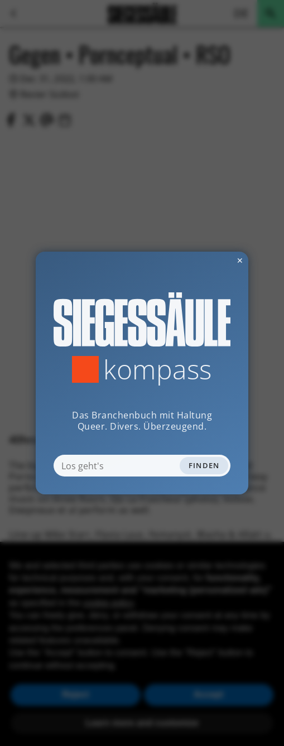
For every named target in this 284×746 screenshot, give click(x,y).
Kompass (157, 369)
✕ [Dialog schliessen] (212, 260)
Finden (204, 465)
